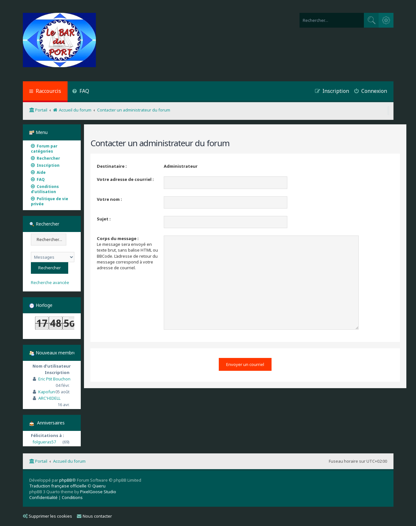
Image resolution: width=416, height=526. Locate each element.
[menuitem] (81, 91)
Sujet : (104, 219)
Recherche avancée (50, 282)
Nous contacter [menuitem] (94, 516)
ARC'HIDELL (49, 398)
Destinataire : (112, 166)
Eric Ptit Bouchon (54, 379)
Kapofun (46, 392)
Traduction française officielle (58, 486)
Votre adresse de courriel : (125, 179)
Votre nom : (109, 199)
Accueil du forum (69, 461)
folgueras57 (44, 442)
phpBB (65, 480)
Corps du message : (118, 238)
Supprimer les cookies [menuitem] (47, 516)
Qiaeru (99, 486)
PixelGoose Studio (98, 492)
